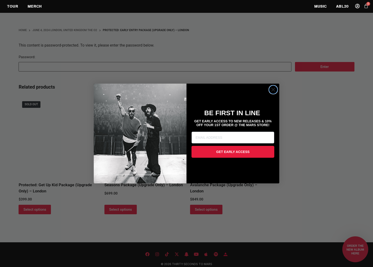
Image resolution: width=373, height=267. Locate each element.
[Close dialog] (273, 90)
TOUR (12, 6)
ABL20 (342, 6)
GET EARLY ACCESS (233, 152)
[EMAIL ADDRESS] (232, 137)
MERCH (35, 6)
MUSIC (320, 6)
